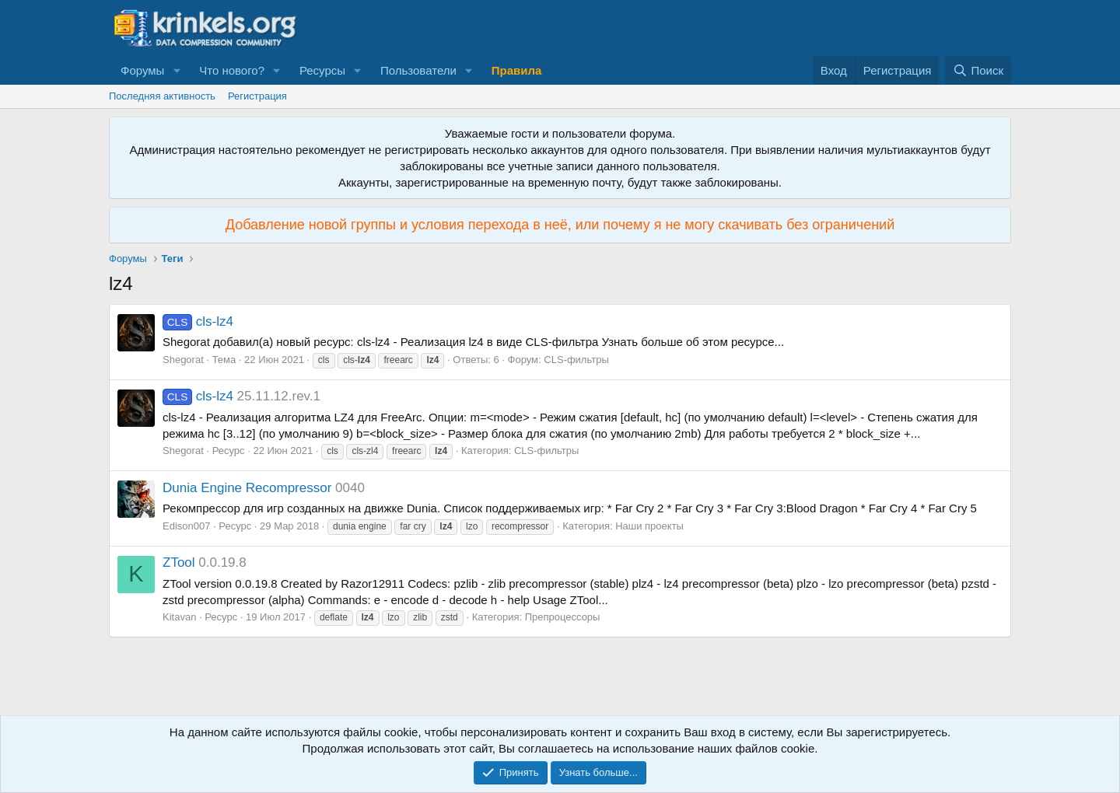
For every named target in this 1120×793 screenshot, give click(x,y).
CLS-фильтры (576, 359)
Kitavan (179, 617)
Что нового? (231, 70)
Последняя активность (162, 96)
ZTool (179, 562)
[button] (176, 70)
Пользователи (418, 70)
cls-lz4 (198, 321)
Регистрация (257, 96)
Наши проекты (649, 526)
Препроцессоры (562, 617)
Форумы (142, 70)
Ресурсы (322, 70)
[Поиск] (978, 70)
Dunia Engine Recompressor (247, 487)
